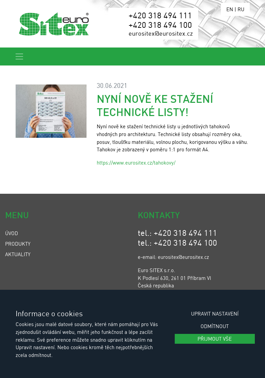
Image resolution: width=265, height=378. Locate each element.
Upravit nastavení (215, 313)
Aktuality (18, 254)
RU (241, 9)
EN (229, 9)
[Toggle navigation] (20, 56)
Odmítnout (215, 326)
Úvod (11, 233)
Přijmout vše (214, 338)
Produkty (18, 243)
